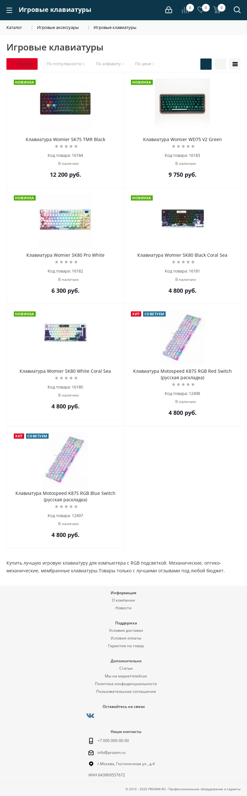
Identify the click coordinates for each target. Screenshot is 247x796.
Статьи (126, 668)
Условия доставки (126, 630)
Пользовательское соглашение (126, 691)
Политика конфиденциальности (126, 683)
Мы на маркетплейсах (126, 676)
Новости (123, 608)
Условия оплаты (126, 638)
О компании (123, 600)
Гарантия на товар (126, 645)
